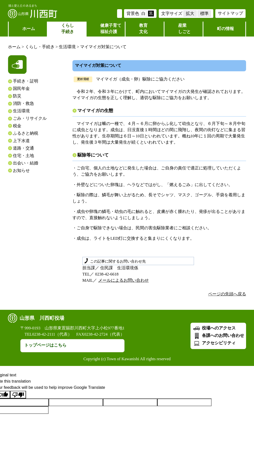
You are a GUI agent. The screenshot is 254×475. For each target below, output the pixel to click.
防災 (17, 96)
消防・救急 (23, 103)
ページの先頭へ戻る (227, 294)
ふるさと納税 (25, 133)
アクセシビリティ (214, 343)
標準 (204, 13)
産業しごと (184, 28)
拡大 (190, 13)
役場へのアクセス (214, 328)
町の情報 (225, 28)
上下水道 (21, 140)
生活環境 (67, 46)
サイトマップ (230, 13)
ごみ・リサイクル (30, 118)
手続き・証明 (25, 81)
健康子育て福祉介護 (110, 28)
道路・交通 (23, 148)
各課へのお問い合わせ (218, 335)
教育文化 (143, 28)
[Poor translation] (18, 394)
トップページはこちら (45, 345)
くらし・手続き (40, 46)
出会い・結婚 (25, 163)
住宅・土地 (23, 155)
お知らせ (21, 170)
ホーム (28, 28)
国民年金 (21, 88)
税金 (17, 125)
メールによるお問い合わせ (123, 280)
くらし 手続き (67, 28)
